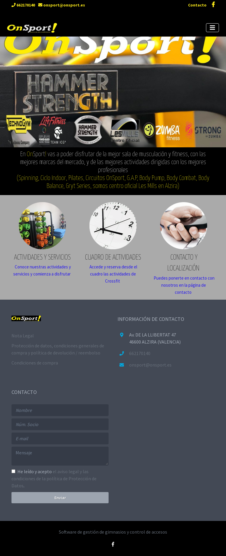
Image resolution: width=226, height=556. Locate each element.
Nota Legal (22, 336)
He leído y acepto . (54, 478)
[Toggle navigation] (212, 27)
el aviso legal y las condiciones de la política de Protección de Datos (54, 478)
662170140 (23, 5)
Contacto (197, 5)
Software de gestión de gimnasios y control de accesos (113, 532)
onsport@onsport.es (61, 5)
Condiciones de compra (34, 363)
